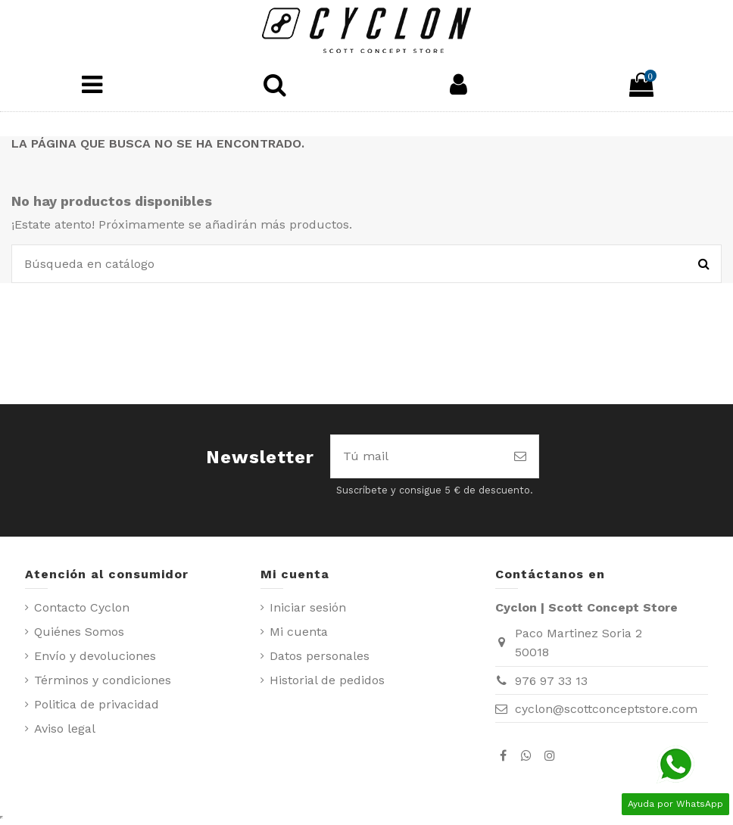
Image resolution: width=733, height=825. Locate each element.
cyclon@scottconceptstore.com (606, 709)
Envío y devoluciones (95, 656)
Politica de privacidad (96, 704)
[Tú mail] (416, 456)
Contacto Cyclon (81, 607)
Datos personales (320, 656)
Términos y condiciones (102, 680)
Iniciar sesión (308, 607)
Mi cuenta (299, 631)
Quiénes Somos (79, 631)
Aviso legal (64, 728)
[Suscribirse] (520, 456)
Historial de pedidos (327, 680)
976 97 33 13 (551, 681)
